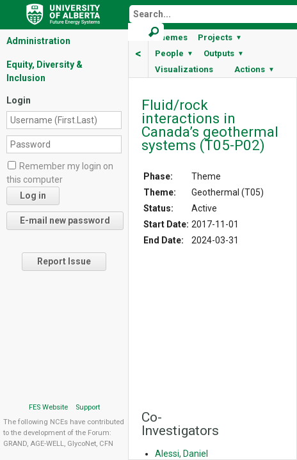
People (174, 53)
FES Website (48, 407)
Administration (38, 41)
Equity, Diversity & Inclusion (44, 71)
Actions (254, 69)
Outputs (224, 53)
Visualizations (184, 69)
